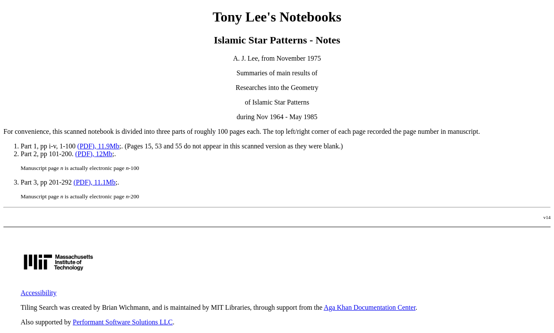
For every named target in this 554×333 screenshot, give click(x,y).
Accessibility (39, 292)
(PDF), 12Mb (93, 153)
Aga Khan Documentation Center (370, 307)
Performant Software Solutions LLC (122, 322)
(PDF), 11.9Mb (98, 146)
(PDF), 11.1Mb (94, 182)
